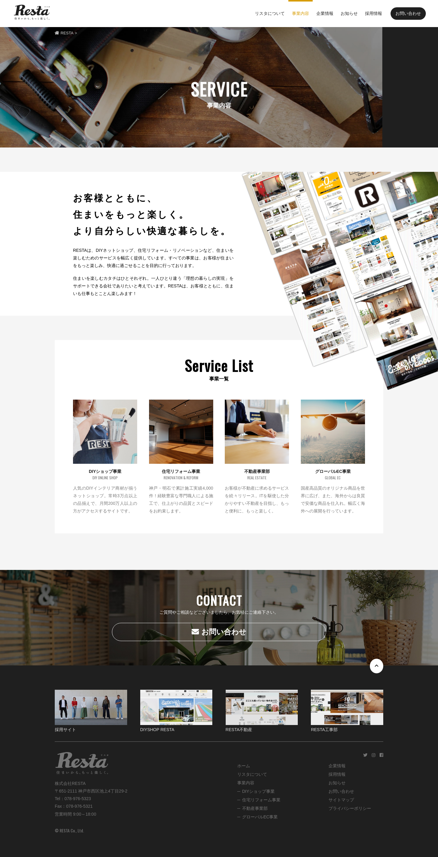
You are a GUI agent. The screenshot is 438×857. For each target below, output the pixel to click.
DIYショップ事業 (258, 791)
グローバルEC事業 (260, 816)
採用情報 (337, 774)
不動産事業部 (255, 808)
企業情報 (337, 765)
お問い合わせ (408, 13)
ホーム (243, 765)
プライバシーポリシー (349, 808)
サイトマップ (341, 799)
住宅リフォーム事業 (261, 799)
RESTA (64, 33)
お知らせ (337, 782)
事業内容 (245, 782)
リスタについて (252, 774)
